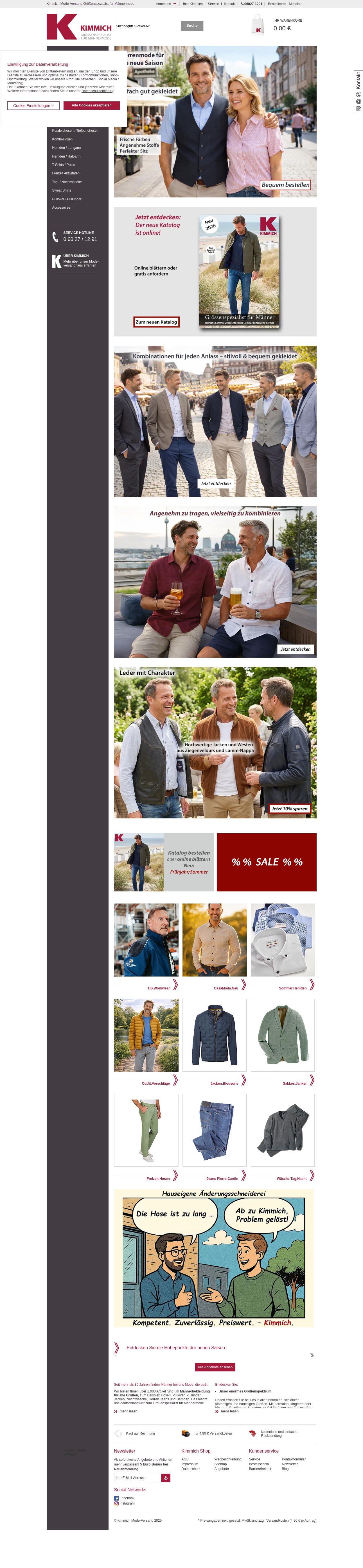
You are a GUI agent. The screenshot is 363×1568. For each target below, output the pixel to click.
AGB (184, 1497)
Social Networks (130, 1528)
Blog (285, 1507)
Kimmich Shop (195, 1489)
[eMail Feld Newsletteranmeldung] (137, 1516)
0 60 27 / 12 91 (83, 236)
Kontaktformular (294, 1497)
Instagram (127, 1542)
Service (213, 4)
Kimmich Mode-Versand (75, 1490)
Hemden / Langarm (66, 148)
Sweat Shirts (61, 190)
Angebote (221, 1507)
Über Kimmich (192, 4)
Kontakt (230, 4)
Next (311, 1374)
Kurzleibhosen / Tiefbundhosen (75, 131)
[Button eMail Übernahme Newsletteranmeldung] (165, 1516)
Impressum (189, 1502)
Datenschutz (190, 1507)
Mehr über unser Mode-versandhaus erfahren (83, 260)
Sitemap (220, 1502)
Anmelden (163, 4)
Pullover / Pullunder (67, 199)
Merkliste (295, 4)
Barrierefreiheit (260, 1507)
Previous (116, 1374)
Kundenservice (264, 1489)
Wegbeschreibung (228, 1497)
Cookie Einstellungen (33, 105)
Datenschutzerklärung (98, 91)
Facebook (127, 1536)
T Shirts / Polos (63, 165)
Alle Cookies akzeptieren (91, 105)
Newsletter (125, 1489)
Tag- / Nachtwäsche (67, 182)
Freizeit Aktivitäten (66, 173)
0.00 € (295, 25)
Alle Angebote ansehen (215, 1405)
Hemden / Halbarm (66, 156)
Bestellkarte (277, 4)
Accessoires (61, 208)
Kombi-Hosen (62, 139)
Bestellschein (259, 1502)
